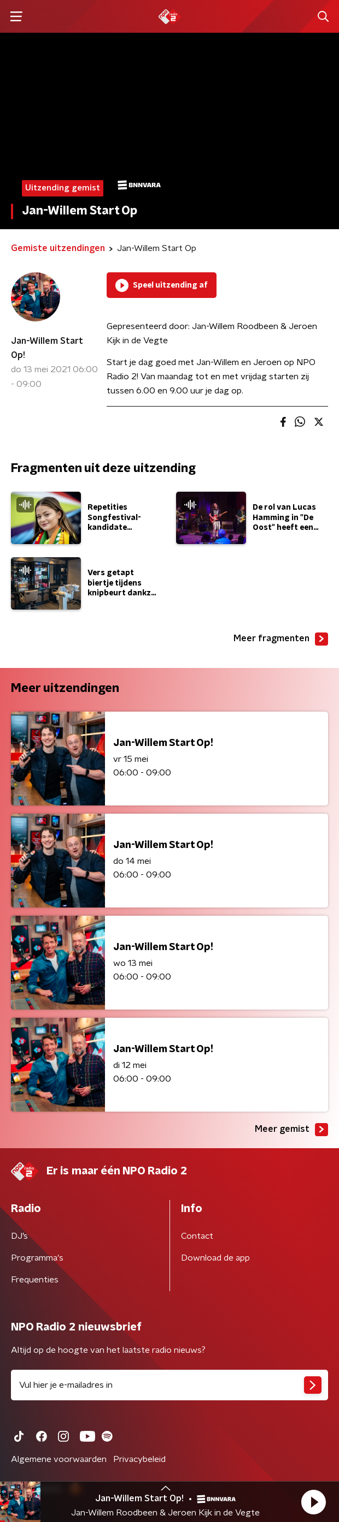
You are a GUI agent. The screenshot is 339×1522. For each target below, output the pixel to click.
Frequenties (35, 1279)
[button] (313, 1501)
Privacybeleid (139, 1459)
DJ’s (19, 1236)
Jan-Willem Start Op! (47, 348)
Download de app (215, 1258)
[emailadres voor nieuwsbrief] (169, 1385)
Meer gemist (291, 1129)
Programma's (37, 1258)
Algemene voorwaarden (59, 1459)
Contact (197, 1236)
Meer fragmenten (280, 639)
